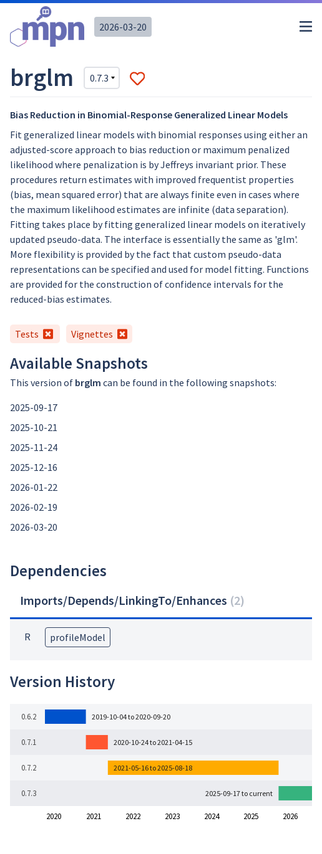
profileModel (77, 637)
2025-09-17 (33, 407)
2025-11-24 (33, 447)
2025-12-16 (33, 467)
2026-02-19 (33, 507)
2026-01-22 (33, 487)
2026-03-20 (123, 27)
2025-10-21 (33, 427)
